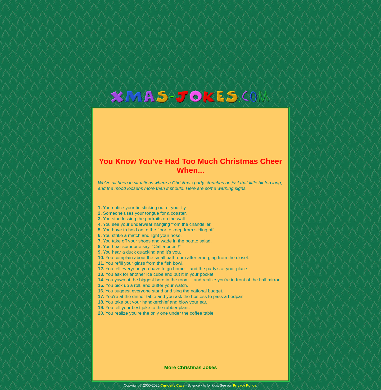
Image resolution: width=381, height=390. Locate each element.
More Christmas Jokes (190, 367)
